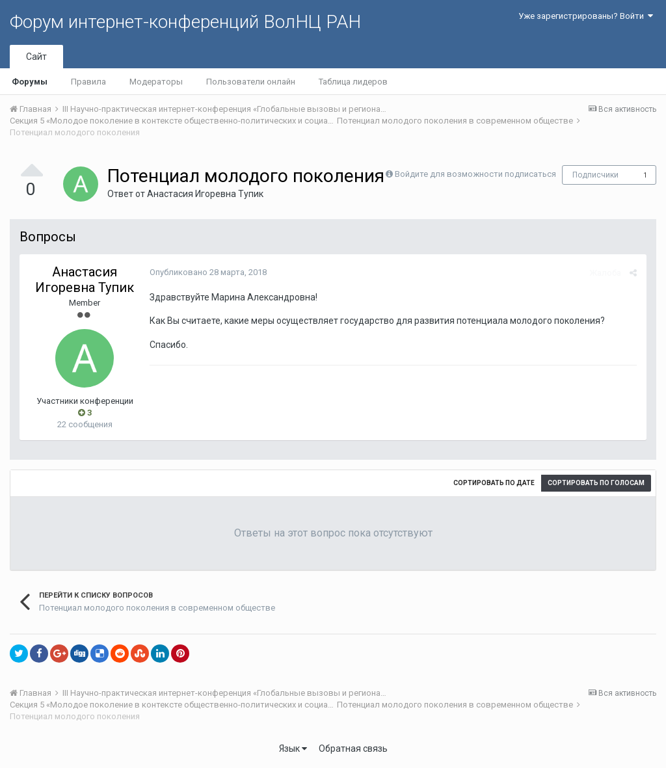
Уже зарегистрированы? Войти (585, 16)
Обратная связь (353, 748)
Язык (293, 748)
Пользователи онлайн (250, 81)
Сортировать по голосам (596, 482)
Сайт (36, 56)
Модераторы (156, 81)
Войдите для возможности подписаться (475, 174)
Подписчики (595, 174)
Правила (88, 81)
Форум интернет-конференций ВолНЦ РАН (185, 22)
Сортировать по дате (494, 482)
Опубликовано (208, 272)
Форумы (29, 81)
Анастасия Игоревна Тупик (205, 194)
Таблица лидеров (353, 81)
